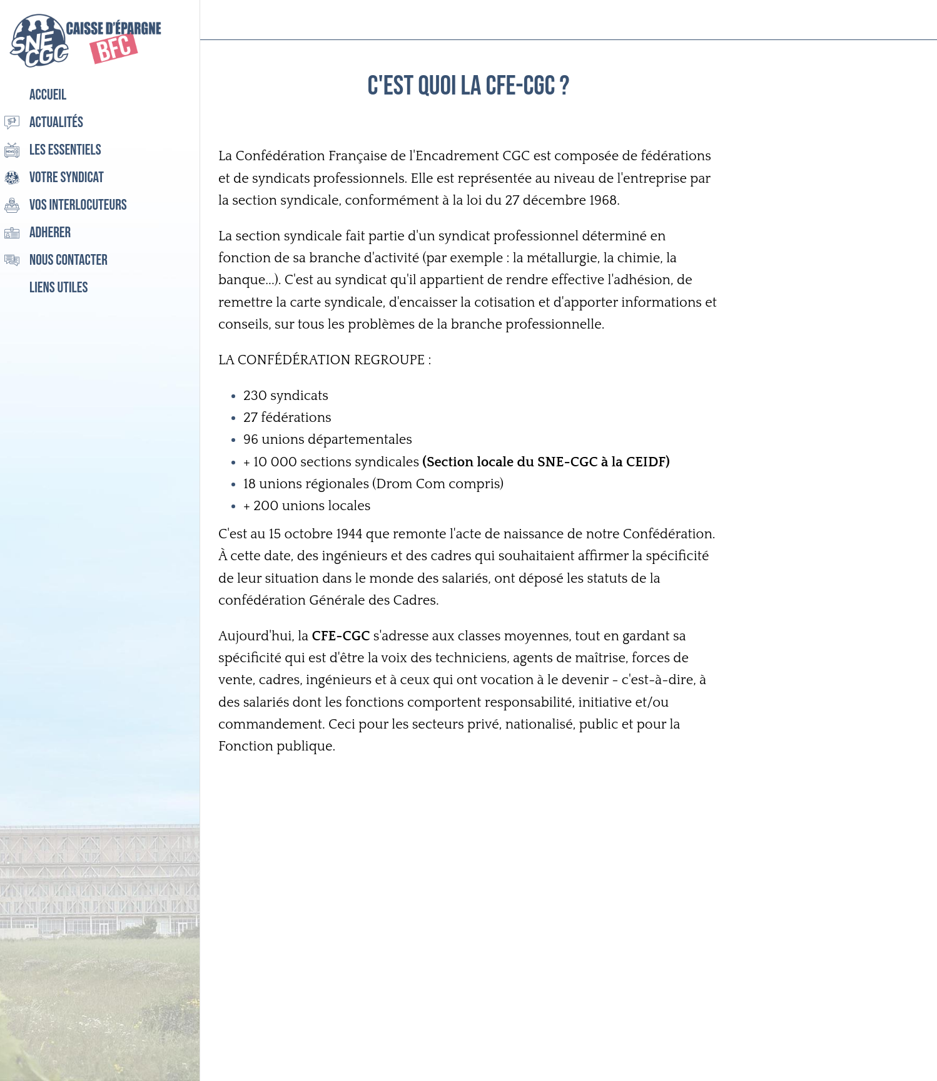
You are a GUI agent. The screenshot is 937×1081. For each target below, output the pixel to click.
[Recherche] (879, 20)
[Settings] (912, 20)
